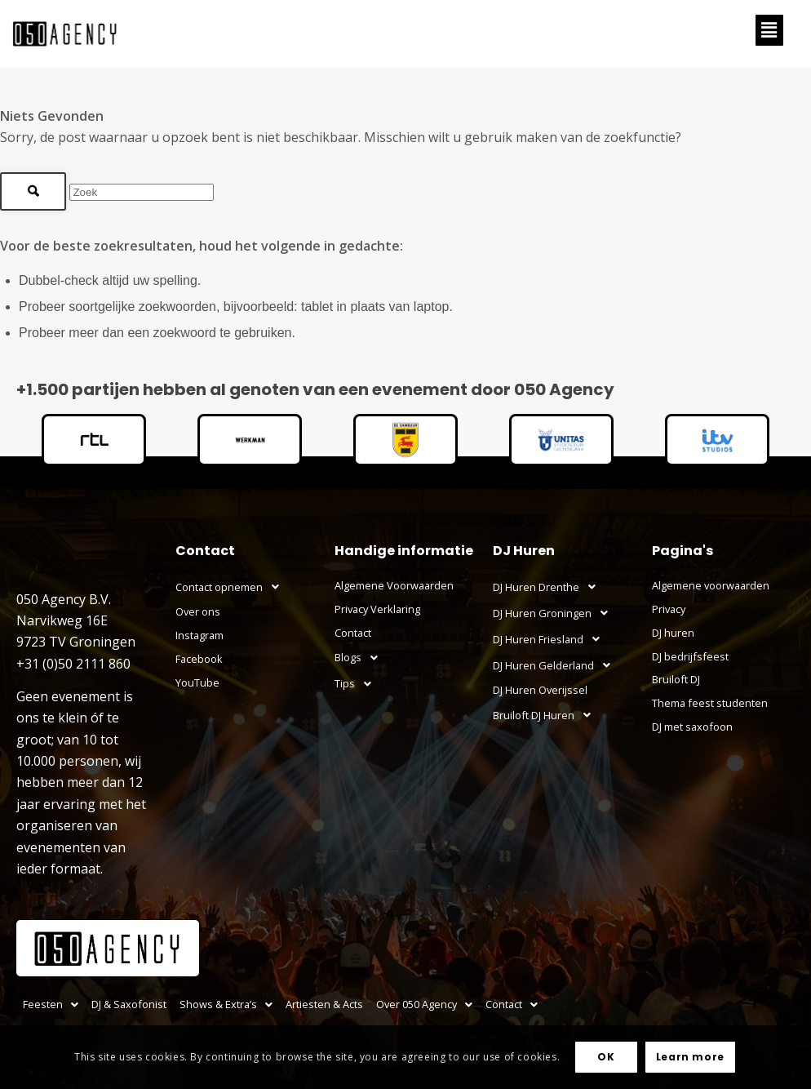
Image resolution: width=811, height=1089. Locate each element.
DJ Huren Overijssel (540, 689)
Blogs (361, 658)
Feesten (50, 1004)
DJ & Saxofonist (128, 1004)
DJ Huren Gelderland (556, 665)
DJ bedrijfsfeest (690, 656)
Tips (357, 684)
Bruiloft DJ (676, 679)
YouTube (197, 682)
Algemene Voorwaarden (394, 585)
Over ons (197, 611)
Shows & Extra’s (226, 1004)
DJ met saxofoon (692, 726)
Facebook (199, 658)
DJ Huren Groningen (555, 613)
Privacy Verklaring (377, 609)
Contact (353, 632)
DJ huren (673, 632)
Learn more (690, 1057)
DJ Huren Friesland (551, 639)
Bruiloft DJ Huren (546, 715)
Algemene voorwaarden (710, 585)
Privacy (668, 609)
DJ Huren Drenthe (549, 587)
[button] (769, 30)
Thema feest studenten (710, 703)
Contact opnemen (231, 587)
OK (605, 1057)
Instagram (199, 635)
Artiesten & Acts (324, 1004)
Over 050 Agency (424, 1004)
